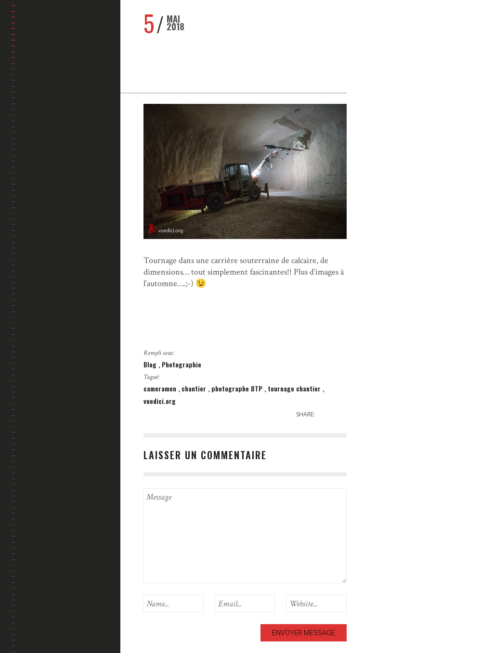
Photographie (181, 364)
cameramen (160, 388)
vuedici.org (159, 401)
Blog (150, 364)
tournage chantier (295, 388)
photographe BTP (237, 388)
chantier (195, 388)
